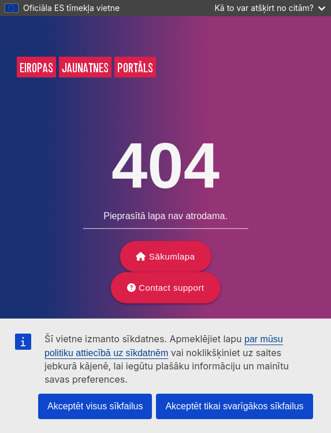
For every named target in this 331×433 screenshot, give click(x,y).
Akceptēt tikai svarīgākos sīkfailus (234, 406)
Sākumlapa (172, 256)
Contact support (171, 288)
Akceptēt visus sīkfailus (95, 406)
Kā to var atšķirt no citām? (269, 8)
